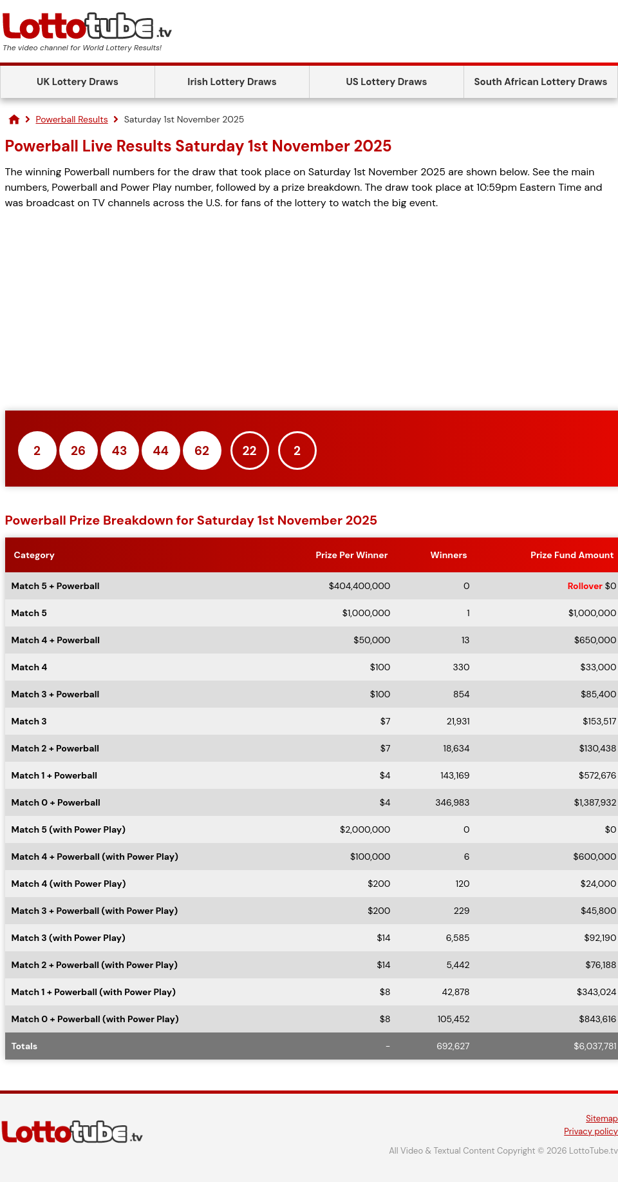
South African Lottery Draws (541, 81)
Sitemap (602, 1118)
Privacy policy (591, 1131)
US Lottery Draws (386, 81)
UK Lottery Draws (77, 81)
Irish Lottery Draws (231, 81)
